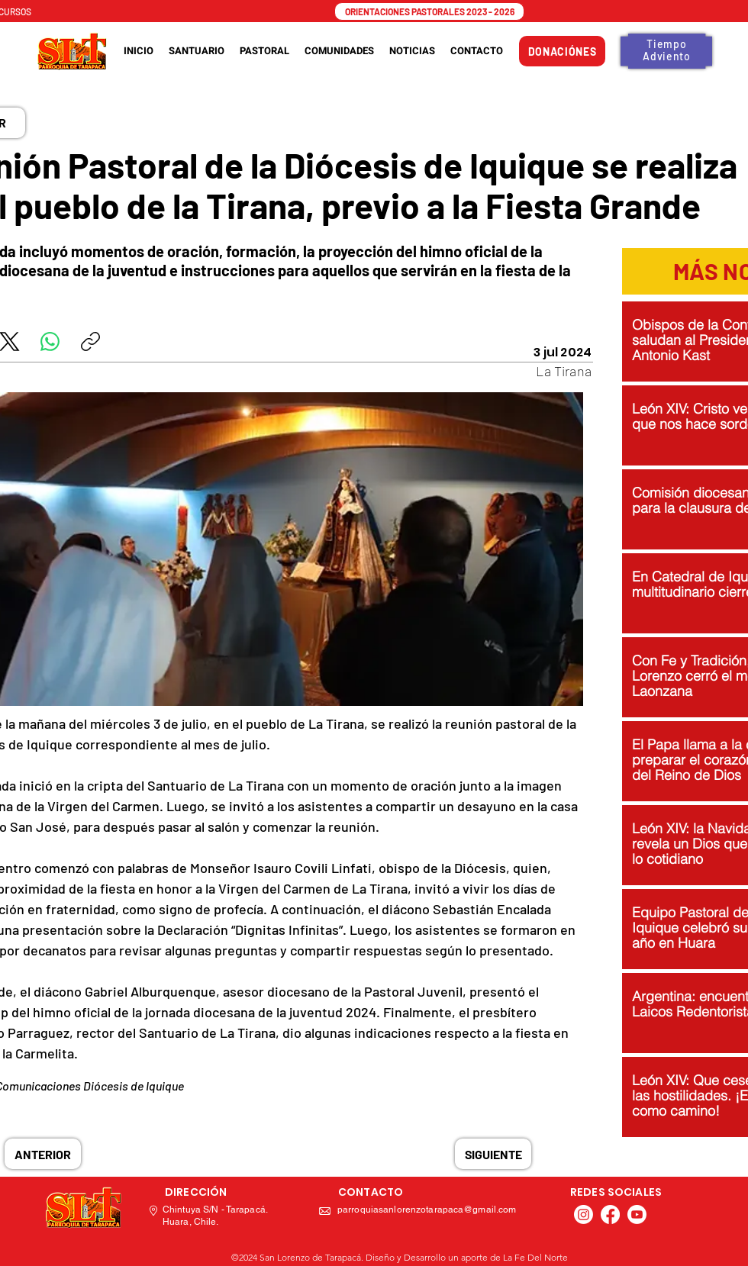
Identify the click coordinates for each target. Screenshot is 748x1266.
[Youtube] (636, 1214)
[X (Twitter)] (9, 341)
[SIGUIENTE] (493, 1154)
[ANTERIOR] (43, 1154)
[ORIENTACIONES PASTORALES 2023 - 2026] (429, 11)
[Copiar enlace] (90, 341)
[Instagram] (583, 1214)
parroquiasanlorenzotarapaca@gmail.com (426, 1209)
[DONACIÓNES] (562, 51)
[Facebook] (610, 1214)
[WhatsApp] (50, 341)
